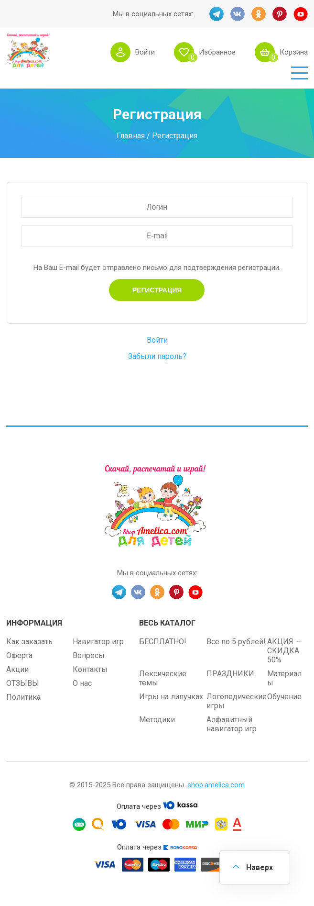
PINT (279, 14)
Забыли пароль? (157, 356)
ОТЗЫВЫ (22, 683)
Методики (157, 719)
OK (258, 14)
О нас (82, 683)
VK (237, 14)
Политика (23, 697)
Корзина (294, 52)
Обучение (284, 696)
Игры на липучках (171, 696)
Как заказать (29, 641)
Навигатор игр (98, 641)
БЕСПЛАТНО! (162, 641)
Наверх (259, 867)
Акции (17, 669)
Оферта (19, 655)
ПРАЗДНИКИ (230, 673)
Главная (131, 135)
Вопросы (89, 655)
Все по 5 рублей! (236, 641)
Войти (145, 52)
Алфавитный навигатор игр (231, 724)
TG (216, 14)
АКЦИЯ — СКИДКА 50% (284, 650)
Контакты (90, 669)
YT (300, 14)
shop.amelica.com (216, 785)
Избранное (217, 52)
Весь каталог (167, 622)
